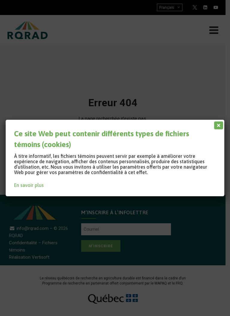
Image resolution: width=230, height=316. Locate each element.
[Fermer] (217, 124)
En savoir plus (29, 185)
